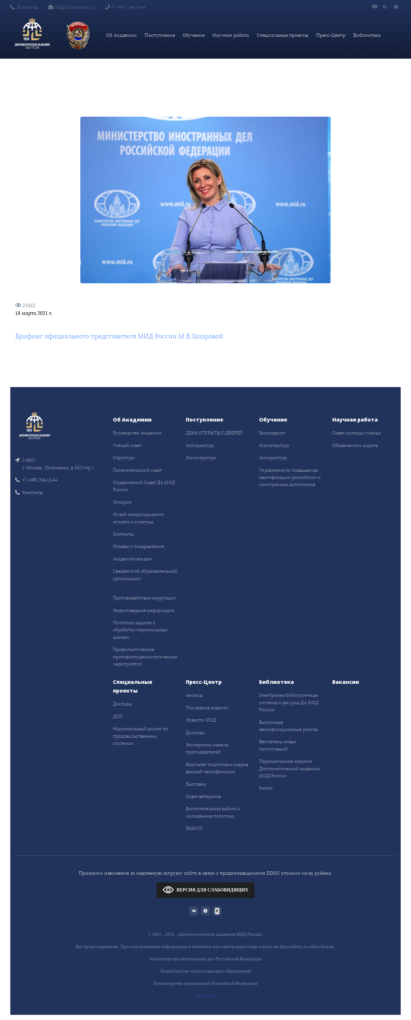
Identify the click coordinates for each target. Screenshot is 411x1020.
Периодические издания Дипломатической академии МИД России (289, 768)
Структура (124, 457)
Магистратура (201, 457)
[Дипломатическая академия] (32, 35)
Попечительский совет (137, 470)
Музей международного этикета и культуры (138, 518)
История (122, 502)
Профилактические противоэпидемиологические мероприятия (145, 656)
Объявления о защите (355, 445)
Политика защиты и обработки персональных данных (140, 629)
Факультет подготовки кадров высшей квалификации (217, 768)
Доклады (122, 704)
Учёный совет (127, 445)
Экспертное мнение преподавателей (207, 748)
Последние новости (207, 707)
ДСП (118, 716)
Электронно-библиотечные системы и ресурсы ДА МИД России (289, 702)
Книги (266, 788)
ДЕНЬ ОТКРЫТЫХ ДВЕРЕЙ (214, 433)
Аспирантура (200, 445)
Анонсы (194, 695)
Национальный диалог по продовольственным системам (140, 735)
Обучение (194, 35)
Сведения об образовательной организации (145, 574)
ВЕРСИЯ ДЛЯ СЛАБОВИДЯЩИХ (205, 889)
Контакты (24, 7)
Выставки (196, 784)
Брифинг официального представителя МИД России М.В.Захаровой (119, 336)
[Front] (34, 426)
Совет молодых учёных (356, 433)
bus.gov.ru (205, 995)
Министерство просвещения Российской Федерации (205, 983)
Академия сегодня (132, 559)
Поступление (160, 35)
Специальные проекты (282, 35)
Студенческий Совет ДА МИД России (144, 486)
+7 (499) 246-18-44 (125, 7)
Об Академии (121, 35)
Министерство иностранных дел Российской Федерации (205, 959)
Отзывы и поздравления (138, 546)
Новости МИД (201, 720)
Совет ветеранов (203, 796)
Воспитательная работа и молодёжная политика (213, 812)
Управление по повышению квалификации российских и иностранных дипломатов (290, 477)
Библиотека (367, 35)
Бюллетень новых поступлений (277, 745)
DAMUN (194, 828)
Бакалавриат (272, 433)
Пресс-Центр (331, 35)
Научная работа (230, 35)
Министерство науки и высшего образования (205, 971)
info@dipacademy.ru (71, 7)
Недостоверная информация (143, 610)
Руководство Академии (137, 433)
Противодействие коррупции (144, 598)
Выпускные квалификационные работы (288, 726)
